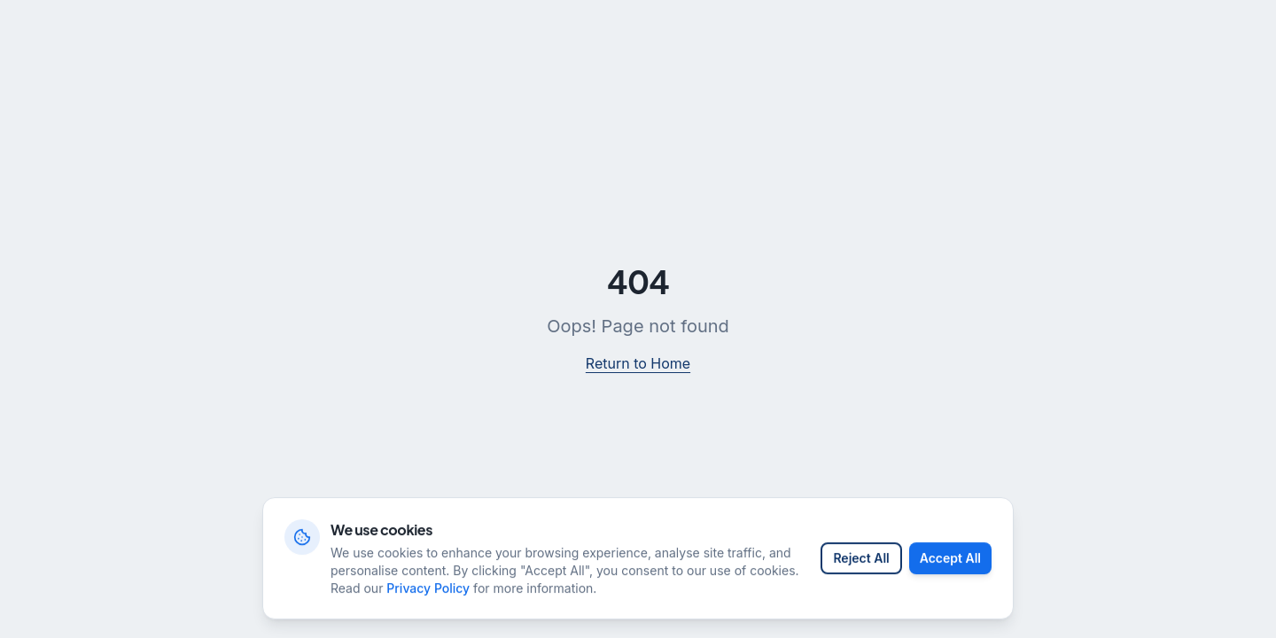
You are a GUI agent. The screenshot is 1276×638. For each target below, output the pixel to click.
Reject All (861, 567)
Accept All (950, 567)
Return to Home (638, 363)
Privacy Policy (428, 597)
